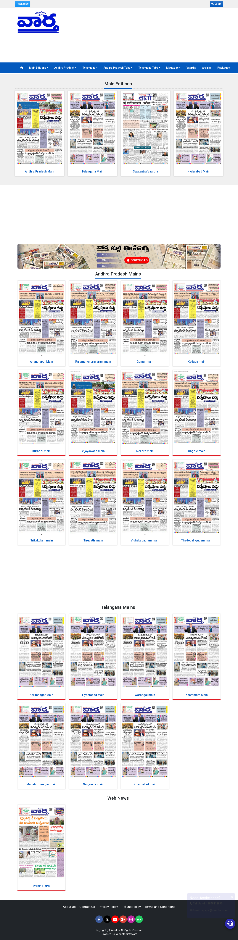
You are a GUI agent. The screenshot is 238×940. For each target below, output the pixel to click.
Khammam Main (197, 695)
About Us (69, 907)
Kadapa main (196, 361)
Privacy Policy (108, 907)
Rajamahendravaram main (93, 361)
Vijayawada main (93, 451)
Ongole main (196, 451)
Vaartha (191, 67)
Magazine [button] (172, 67)
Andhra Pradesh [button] (64, 67)
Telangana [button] (88, 67)
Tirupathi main (93, 540)
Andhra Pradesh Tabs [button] (117, 67)
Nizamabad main (145, 784)
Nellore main (145, 451)
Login (216, 3)
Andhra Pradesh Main (39, 171)
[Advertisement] (154, 35)
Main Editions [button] (37, 67)
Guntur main (145, 361)
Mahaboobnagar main (41, 784)
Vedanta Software (126, 934)
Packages (23, 3)
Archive (206, 67)
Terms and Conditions (159, 907)
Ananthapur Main (41, 361)
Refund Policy (131, 907)
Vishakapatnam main (145, 540)
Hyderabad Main (198, 171)
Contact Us (87, 907)
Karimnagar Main (41, 695)
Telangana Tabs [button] (148, 67)
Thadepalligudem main (196, 540)
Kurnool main (41, 451)
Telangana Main (92, 171)
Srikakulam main (41, 540)
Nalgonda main (93, 784)
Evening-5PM (42, 886)
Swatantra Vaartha (145, 171)
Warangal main (145, 695)
